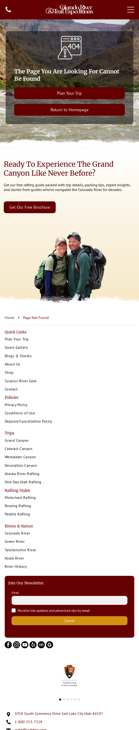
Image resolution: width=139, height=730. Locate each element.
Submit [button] (69, 621)
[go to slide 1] (60, 699)
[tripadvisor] (41, 645)
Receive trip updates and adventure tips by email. (54, 610)
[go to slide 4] (71, 699)
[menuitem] (69, 339)
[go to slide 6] (79, 699)
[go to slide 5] (75, 699)
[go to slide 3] (68, 699)
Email (15, 593)
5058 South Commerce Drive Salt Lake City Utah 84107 (59, 713)
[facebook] (8, 645)
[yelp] (33, 645)
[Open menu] (130, 9)
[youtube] (24, 645)
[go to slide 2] (64, 699)
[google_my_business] (49, 645)
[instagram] (16, 645)
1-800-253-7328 (28, 721)
